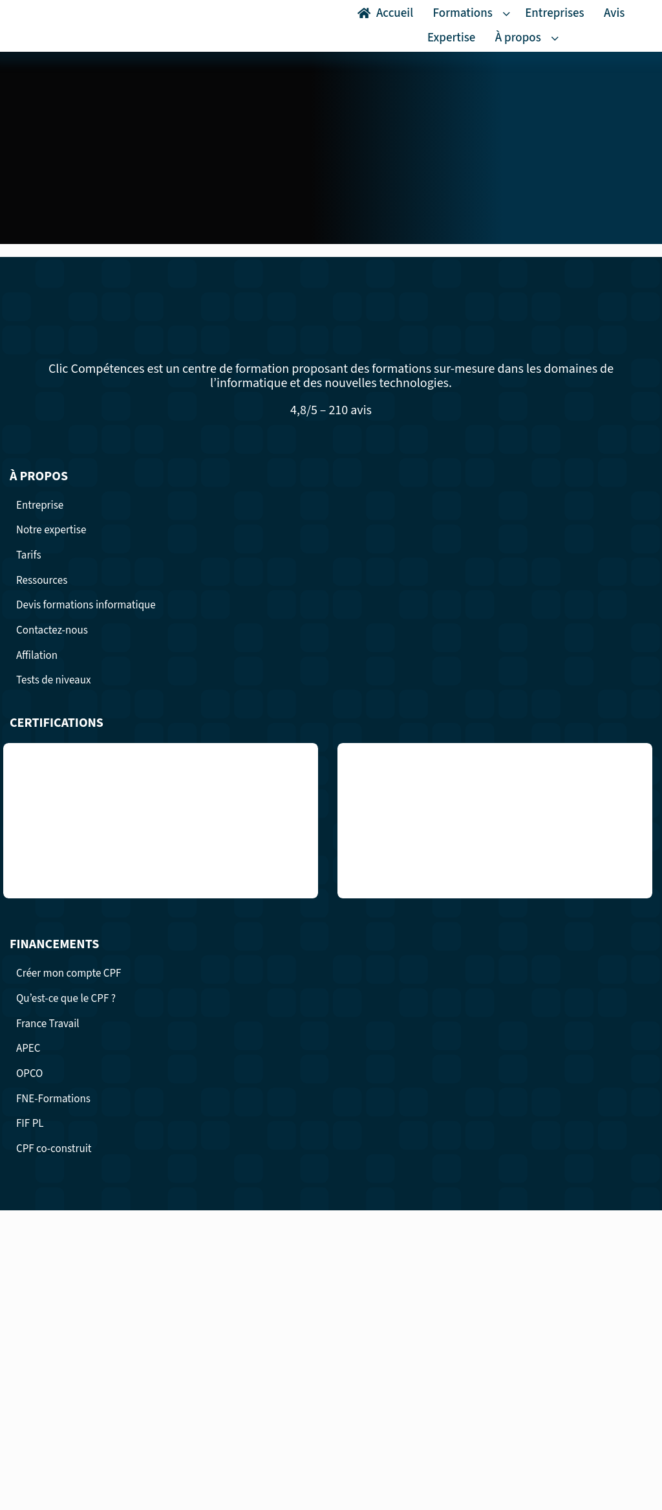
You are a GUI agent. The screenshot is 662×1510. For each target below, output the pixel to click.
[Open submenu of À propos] (557, 38)
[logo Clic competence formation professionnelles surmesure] (57, 15)
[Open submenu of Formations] (508, 14)
